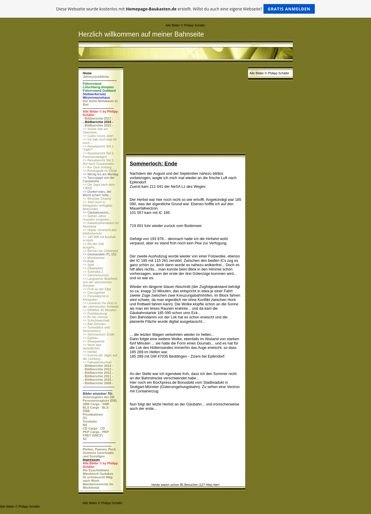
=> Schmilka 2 (93, 271)
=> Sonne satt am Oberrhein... (95, 130)
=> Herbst (90, 352)
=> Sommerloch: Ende (98, 334)
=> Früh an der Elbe (97, 289)
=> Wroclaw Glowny (97, 198)
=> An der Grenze (95, 317)
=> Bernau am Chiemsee (100, 251)
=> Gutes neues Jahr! (98, 136)
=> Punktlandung (95, 313)
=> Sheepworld (93, 341)
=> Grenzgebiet (94, 292)
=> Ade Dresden (94, 324)
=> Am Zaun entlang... (98, 167)
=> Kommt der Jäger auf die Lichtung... (100, 357)
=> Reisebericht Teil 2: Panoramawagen (98, 155)
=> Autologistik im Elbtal (100, 170)
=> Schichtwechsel (96, 320)
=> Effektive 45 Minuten (99, 310)
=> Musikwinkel (94, 257)
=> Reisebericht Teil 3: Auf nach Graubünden (98, 161)
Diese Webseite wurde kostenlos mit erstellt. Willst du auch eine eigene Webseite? (185, 9)
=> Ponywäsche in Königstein (96, 297)
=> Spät (88, 264)
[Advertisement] (185, 109)
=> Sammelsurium (96, 275)
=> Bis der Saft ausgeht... (93, 245)
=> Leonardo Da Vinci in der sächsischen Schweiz (101, 304)
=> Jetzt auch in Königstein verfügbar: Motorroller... (98, 205)
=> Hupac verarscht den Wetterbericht (100, 231)
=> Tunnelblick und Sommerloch (96, 329)
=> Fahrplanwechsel (97, 362)
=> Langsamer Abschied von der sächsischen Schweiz (100, 282)
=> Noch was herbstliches (92, 346)
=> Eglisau (90, 338)
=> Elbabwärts (93, 268)
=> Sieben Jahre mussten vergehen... (97, 217)
